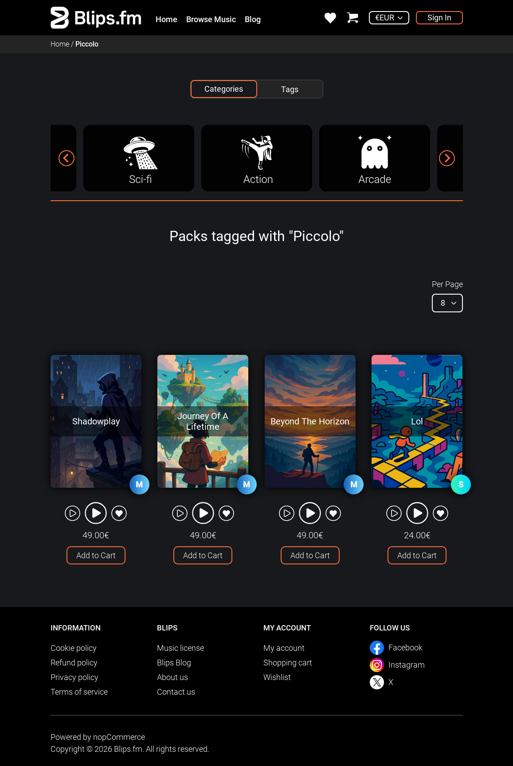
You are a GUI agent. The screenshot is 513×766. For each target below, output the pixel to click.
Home (166, 19)
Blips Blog (174, 662)
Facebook (405, 647)
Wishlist (277, 677)
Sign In (439, 17)
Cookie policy (74, 648)
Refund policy (74, 662)
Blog (253, 19)
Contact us (176, 691)
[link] (96, 17)
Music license (180, 648)
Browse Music (211, 19)
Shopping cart (287, 662)
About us (172, 677)
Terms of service (79, 691)
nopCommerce (119, 737)
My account (284, 648)
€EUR (384, 17)
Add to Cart (96, 555)
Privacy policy (74, 677)
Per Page (447, 284)
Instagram (406, 664)
